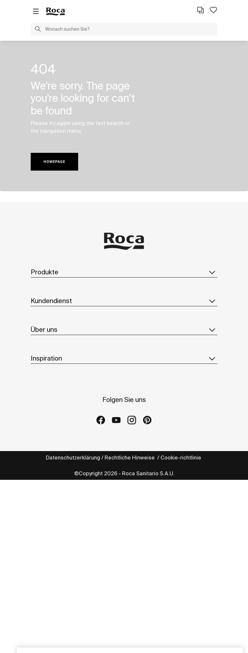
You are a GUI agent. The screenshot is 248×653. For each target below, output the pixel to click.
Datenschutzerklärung (73, 457)
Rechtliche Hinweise (130, 457)
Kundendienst (124, 301)
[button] (38, 29)
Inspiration (124, 358)
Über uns (124, 329)
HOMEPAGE (54, 162)
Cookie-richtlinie (181, 457)
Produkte (124, 272)
